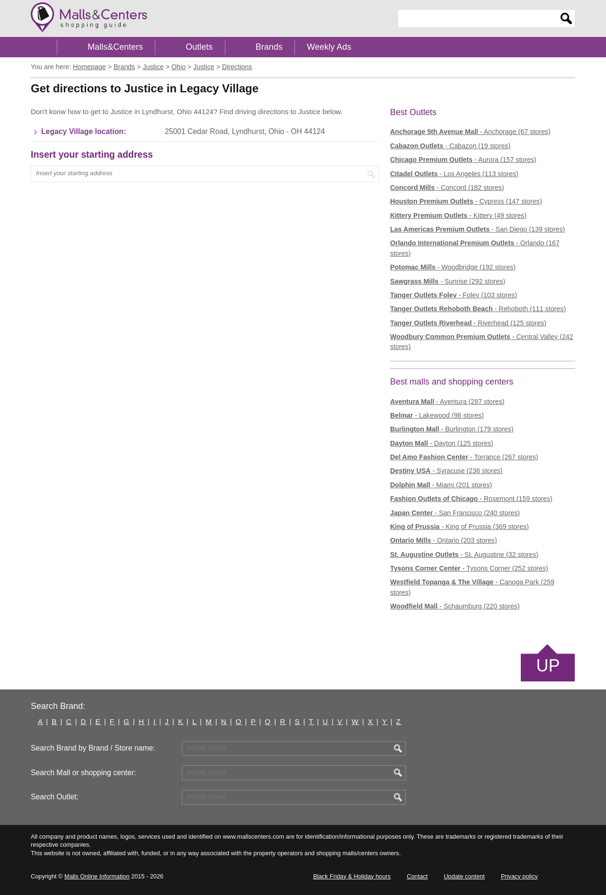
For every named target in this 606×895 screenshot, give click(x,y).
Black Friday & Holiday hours (352, 876)
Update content (464, 876)
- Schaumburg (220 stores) (455, 606)
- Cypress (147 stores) (466, 201)
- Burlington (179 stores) (452, 429)
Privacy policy (519, 876)
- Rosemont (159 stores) (471, 498)
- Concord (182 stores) (447, 187)
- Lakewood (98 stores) (437, 415)
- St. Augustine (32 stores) (464, 554)
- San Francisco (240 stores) (455, 513)
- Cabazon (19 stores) (450, 146)
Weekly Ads (329, 47)
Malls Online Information (96, 876)
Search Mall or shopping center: (83, 773)
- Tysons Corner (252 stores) (469, 568)
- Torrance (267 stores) (464, 457)
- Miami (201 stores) (441, 485)
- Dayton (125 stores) (441, 443)
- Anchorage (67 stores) (470, 131)
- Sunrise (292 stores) (447, 281)
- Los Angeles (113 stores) (454, 174)
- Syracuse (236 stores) (446, 470)
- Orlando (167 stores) (475, 248)
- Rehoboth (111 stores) (478, 309)
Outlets (199, 47)
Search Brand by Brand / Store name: (93, 748)
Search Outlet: (55, 797)
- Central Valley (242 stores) (481, 341)
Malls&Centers (115, 47)
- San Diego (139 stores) (477, 229)
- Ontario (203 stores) (443, 540)
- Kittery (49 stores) (458, 215)
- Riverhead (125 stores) (468, 323)
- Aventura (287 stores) (447, 401)
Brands (269, 47)
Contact (417, 876)
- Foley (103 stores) (453, 295)
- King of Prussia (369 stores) (459, 526)
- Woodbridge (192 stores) (453, 267)
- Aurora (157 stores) (463, 159)
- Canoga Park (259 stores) (472, 587)
